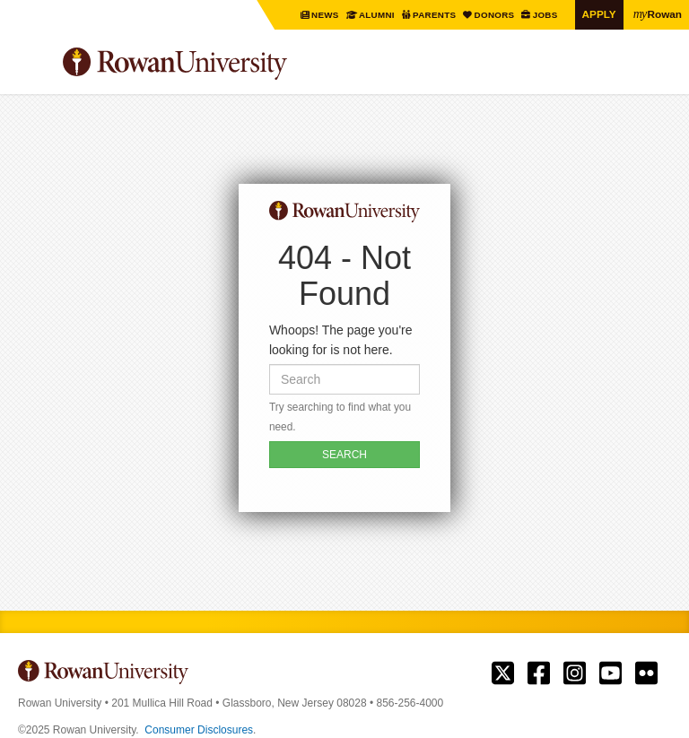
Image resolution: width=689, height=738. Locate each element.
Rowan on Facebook (539, 673)
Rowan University (220, 64)
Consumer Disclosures (198, 730)
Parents (435, 15)
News (326, 15)
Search (658, 70)
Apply (599, 14)
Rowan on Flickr (646, 673)
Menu (32, 66)
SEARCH (344, 454)
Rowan (657, 13)
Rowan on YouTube (610, 673)
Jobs (546, 15)
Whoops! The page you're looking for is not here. (341, 340)
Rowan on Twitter (503, 673)
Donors (495, 15)
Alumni (377, 15)
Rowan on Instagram (574, 673)
